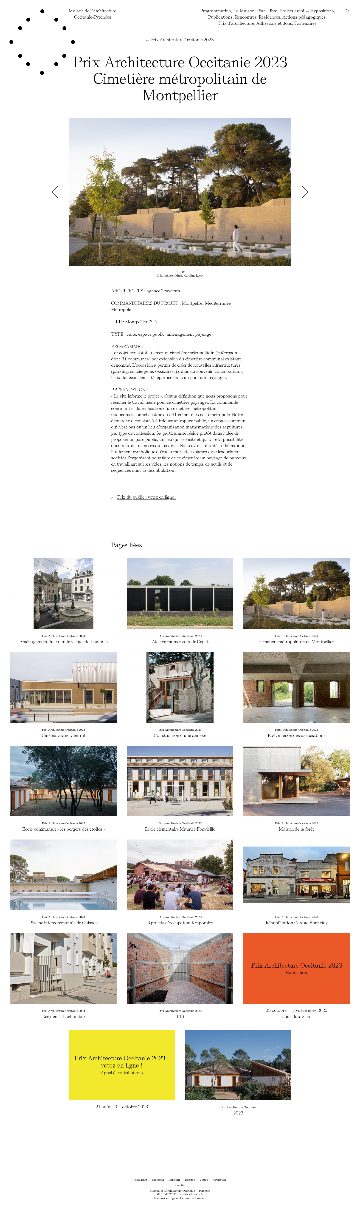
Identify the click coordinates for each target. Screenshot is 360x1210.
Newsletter (219, 1179)
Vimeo (204, 1179)
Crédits (180, 1185)
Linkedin (174, 1179)
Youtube (189, 1179)
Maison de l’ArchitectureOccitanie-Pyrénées (92, 14)
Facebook (158, 1179)
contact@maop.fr (191, 1194)
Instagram (140, 1179)
